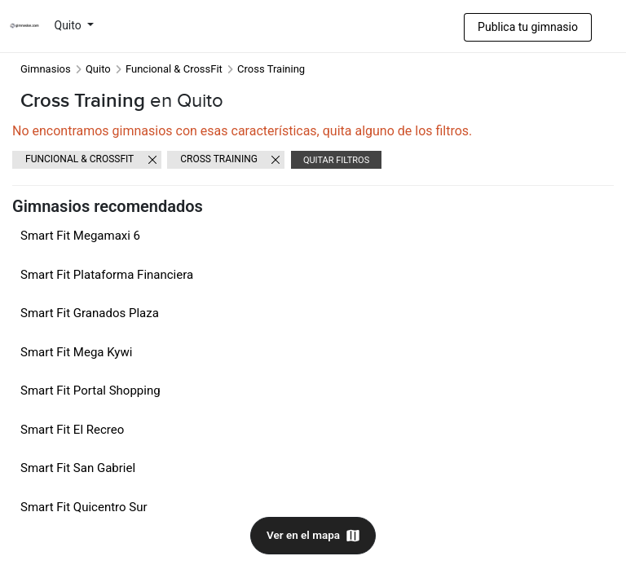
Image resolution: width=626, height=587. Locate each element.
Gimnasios (45, 69)
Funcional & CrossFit (174, 69)
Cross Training (219, 159)
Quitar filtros (336, 160)
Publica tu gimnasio (528, 26)
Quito (70, 25)
